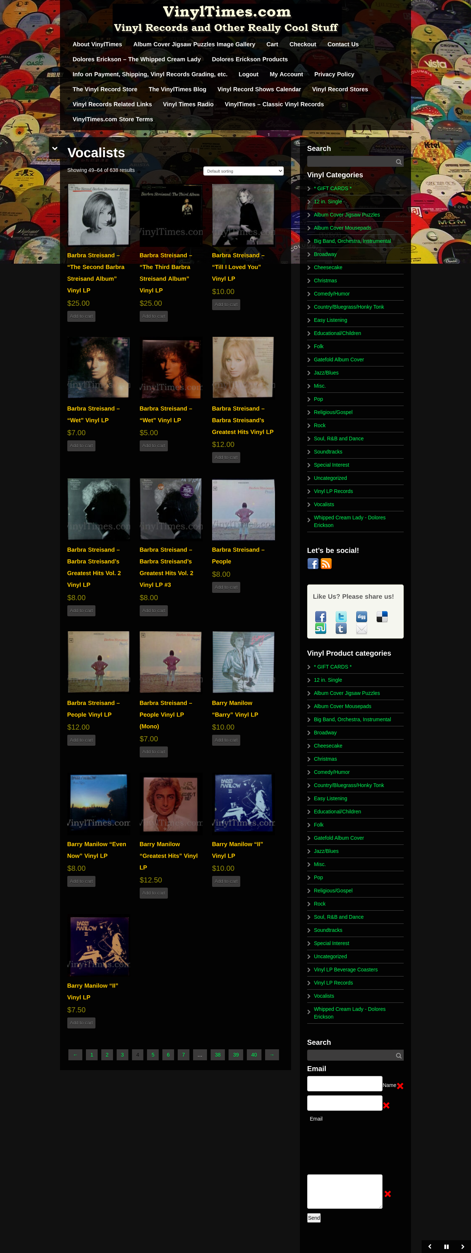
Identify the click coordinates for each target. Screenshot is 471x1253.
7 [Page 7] (183, 1055)
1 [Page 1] (91, 1055)
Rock (319, 425)
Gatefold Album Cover (339, 359)
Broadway (325, 254)
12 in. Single (328, 201)
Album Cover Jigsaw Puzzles (347, 215)
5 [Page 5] (152, 1055)
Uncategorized (330, 478)
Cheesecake (328, 267)
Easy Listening (330, 320)
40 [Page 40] (254, 1055)
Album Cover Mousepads (342, 228)
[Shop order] (243, 171)
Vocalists (324, 504)
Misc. (320, 386)
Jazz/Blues (326, 373)
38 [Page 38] (218, 1055)
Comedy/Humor (332, 294)
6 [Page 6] (168, 1055)
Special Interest (331, 465)
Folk (318, 346)
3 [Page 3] (122, 1055)
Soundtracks (328, 452)
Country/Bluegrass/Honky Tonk (349, 307)
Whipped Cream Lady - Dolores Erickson (349, 521)
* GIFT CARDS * (332, 188)
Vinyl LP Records (333, 491)
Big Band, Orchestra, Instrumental (352, 241)
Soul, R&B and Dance (338, 438)
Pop (318, 399)
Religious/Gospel (333, 412)
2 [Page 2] (107, 1055)
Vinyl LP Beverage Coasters (346, 969)
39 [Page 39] (236, 1055)
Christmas (325, 280)
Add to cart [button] (81, 316)
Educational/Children (337, 333)
